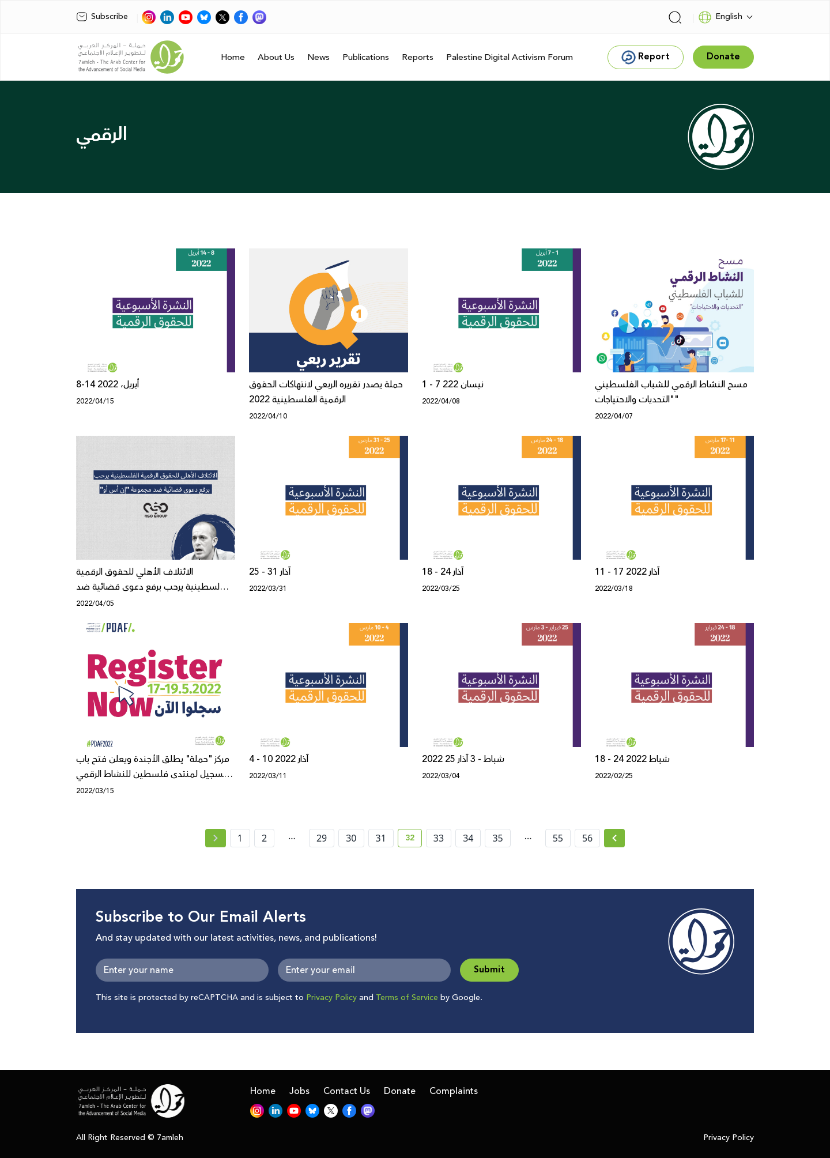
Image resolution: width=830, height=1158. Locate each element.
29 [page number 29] (321, 838)
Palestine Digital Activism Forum (509, 57)
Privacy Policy (331, 997)
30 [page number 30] (351, 838)
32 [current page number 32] (413, 840)
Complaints (453, 1091)
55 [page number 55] (558, 838)
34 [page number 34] (468, 838)
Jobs (299, 1091)
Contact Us (346, 1091)
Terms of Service (407, 997)
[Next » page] (614, 838)
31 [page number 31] (381, 838)
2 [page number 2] (264, 838)
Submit (489, 970)
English (720, 17)
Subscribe (102, 16)
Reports (417, 57)
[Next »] (615, 838)
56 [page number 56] (587, 838)
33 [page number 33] (438, 838)
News (318, 57)
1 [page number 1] (240, 838)
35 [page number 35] (497, 838)
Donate (400, 1091)
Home (233, 57)
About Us (276, 57)
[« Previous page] (215, 838)
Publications (365, 57)
